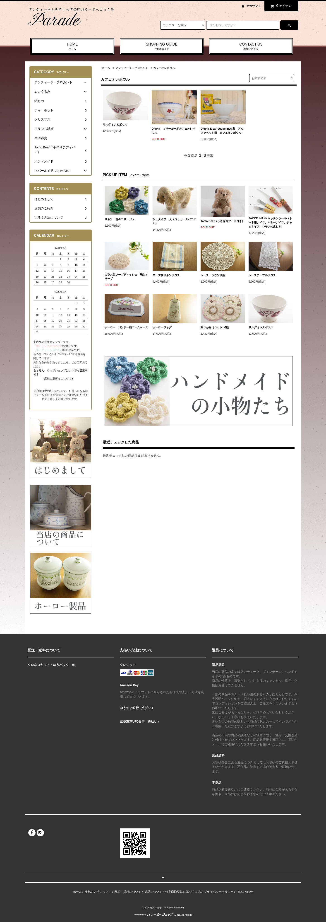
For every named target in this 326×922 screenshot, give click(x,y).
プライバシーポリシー (218, 891)
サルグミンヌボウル (115, 124)
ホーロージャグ (162, 327)
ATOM (249, 891)
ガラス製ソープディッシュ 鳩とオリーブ (126, 276)
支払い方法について (98, 891)
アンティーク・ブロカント (131, 68)
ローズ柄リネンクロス (166, 275)
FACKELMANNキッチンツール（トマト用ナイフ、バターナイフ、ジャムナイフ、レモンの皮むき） (270, 222)
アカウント (253, 6)
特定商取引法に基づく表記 (183, 891)
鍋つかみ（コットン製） (215, 327)
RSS (240, 891)
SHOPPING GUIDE (161, 46)
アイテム (280, 6)
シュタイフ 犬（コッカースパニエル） (174, 221)
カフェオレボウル (164, 68)
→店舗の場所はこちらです (57, 378)
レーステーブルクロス (262, 275)
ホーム (106, 68)
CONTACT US (251, 46)
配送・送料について (128, 891)
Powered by (163, 914)
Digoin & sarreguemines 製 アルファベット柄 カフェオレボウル (222, 130)
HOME (72, 46)
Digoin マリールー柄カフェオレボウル (173, 130)
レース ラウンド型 (213, 275)
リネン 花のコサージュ (119, 219)
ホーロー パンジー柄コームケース (126, 327)
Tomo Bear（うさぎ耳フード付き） (222, 221)
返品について (153, 891)
